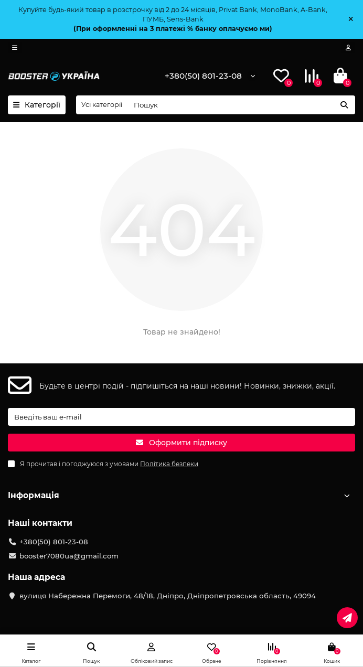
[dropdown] (15, 47)
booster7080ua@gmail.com (69, 556)
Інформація (181, 495)
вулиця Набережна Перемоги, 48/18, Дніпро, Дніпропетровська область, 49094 (167, 595)
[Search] (241, 104)
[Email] (181, 417)
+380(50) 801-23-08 (203, 76)
